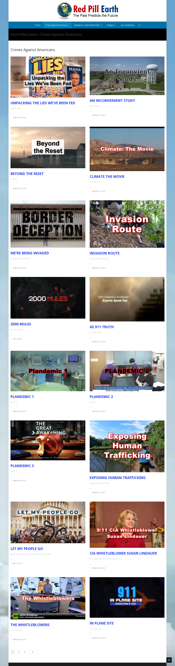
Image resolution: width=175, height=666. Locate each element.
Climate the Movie (107, 175)
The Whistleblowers (30, 623)
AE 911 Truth (102, 325)
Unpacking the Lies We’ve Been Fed (43, 102)
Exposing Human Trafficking (118, 476)
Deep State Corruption (20, 553)
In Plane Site (102, 622)
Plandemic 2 (101, 395)
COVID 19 (14, 178)
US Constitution (127, 24)
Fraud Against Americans (57, 24)
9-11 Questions (95, 331)
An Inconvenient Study (112, 99)
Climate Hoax (95, 181)
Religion (111, 24)
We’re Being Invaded (30, 252)
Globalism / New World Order (88, 24)
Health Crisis (16, 107)
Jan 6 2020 (46, 553)
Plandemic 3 (22, 464)
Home (38, 24)
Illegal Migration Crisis (20, 258)
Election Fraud (17, 329)
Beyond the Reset (27, 172)
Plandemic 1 (22, 395)
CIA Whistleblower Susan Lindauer (123, 552)
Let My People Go (27, 547)
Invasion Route (105, 252)
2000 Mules (21, 323)
